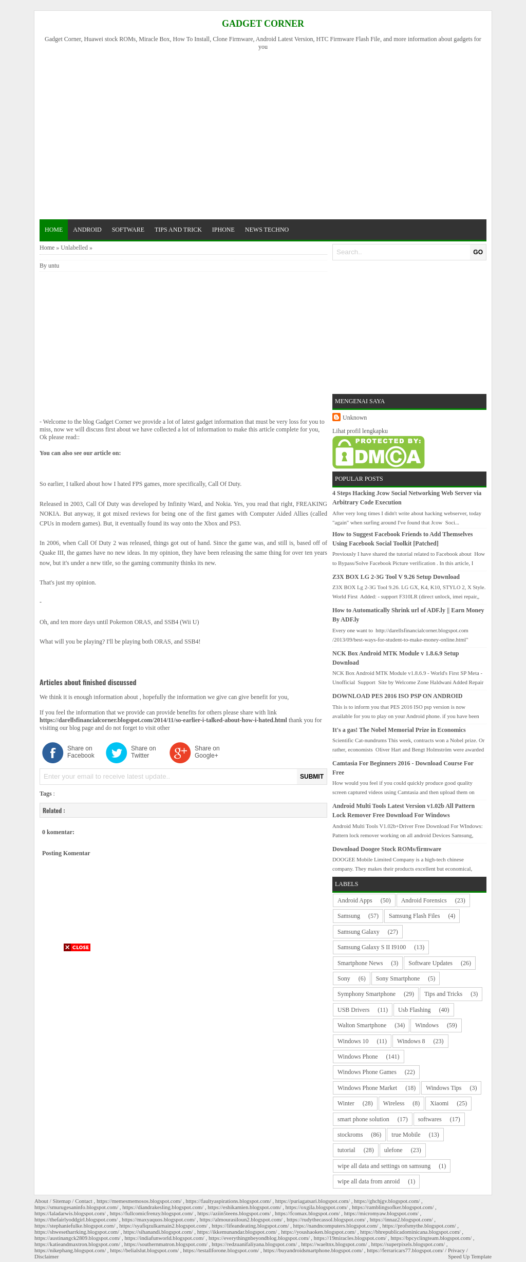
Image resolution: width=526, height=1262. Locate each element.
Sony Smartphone (398, 978)
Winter (345, 1103)
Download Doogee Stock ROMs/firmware (386, 849)
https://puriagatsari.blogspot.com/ (312, 1201)
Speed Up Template (470, 1256)
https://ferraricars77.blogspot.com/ (405, 1250)
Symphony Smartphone (366, 993)
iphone (223, 229)
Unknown (355, 417)
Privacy (456, 1250)
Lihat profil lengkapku (360, 431)
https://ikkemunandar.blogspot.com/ (237, 1232)
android (87, 229)
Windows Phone (357, 1056)
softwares (430, 1119)
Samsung (348, 915)
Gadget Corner (263, 23)
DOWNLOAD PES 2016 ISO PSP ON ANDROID (397, 696)
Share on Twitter (143, 752)
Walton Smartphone (361, 1025)
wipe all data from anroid (368, 1181)
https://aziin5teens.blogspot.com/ (234, 1213)
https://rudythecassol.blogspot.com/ (326, 1219)
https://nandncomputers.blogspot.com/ (336, 1225)
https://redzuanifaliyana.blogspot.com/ (254, 1244)
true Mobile (405, 1134)
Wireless (394, 1103)
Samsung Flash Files (414, 915)
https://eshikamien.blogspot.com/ (244, 1207)
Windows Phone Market (367, 1087)
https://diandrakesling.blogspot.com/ (162, 1207)
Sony (343, 978)
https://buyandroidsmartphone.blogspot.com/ (313, 1250)
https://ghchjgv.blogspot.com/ (387, 1201)
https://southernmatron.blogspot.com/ (166, 1244)
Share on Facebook (81, 752)
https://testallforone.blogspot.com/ (221, 1250)
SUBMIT (312, 776)
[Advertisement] (267, 133)
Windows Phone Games (367, 1072)
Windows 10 (353, 1041)
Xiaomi (439, 1103)
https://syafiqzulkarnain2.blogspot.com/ (163, 1225)
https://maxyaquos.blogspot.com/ (158, 1219)
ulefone (393, 1150)
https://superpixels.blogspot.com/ (408, 1244)
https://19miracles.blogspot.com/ (350, 1238)
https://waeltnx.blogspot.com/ (334, 1244)
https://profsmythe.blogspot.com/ (419, 1225)
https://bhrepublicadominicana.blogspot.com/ (410, 1232)
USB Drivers (353, 1009)
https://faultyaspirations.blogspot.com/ (228, 1201)
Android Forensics (424, 900)
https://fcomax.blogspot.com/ (307, 1213)
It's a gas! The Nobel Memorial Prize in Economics (399, 729)
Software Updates (430, 963)
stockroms (350, 1134)
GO (478, 252)
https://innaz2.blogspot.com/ (401, 1219)
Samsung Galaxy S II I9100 (371, 947)
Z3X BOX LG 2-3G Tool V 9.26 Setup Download (396, 576)
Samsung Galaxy (358, 931)
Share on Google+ (207, 752)
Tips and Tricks (443, 993)
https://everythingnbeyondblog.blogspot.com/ (259, 1238)
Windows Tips (443, 1087)
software (128, 229)
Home (54, 229)
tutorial (346, 1150)
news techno (267, 229)
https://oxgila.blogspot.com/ (317, 1207)
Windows (427, 1025)
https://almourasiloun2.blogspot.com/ (241, 1219)
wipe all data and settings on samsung (383, 1166)
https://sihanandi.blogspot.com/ (158, 1232)
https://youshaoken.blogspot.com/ (318, 1232)
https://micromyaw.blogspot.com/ (381, 1213)
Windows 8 (411, 1041)
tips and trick (178, 229)
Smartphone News (360, 963)
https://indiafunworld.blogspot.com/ (164, 1238)
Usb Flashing (414, 1009)
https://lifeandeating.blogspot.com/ (250, 1225)
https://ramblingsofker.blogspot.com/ (393, 1207)
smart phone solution (363, 1119)
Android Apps (354, 900)
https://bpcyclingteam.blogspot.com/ (431, 1238)
